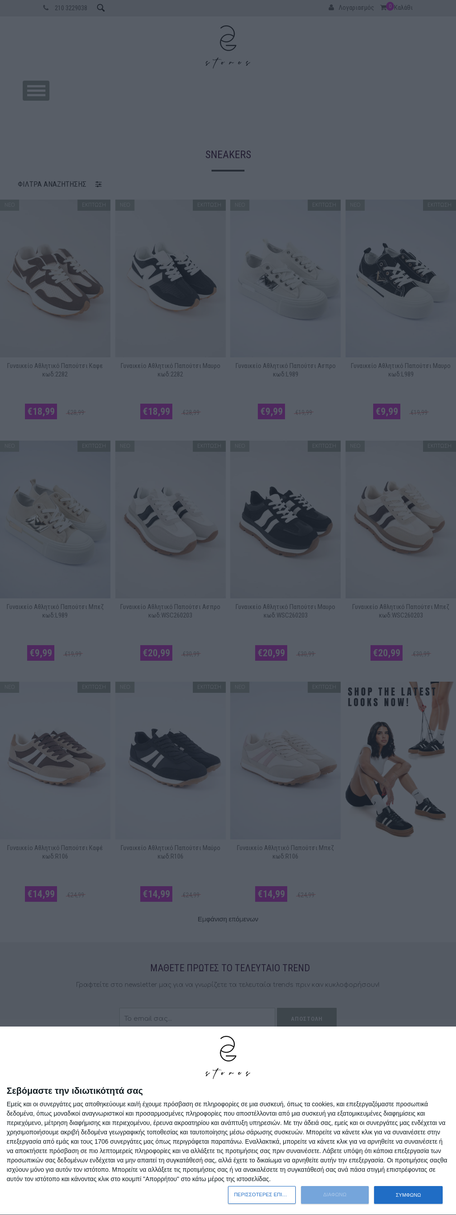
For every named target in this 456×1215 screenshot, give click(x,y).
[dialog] (228, 1121)
